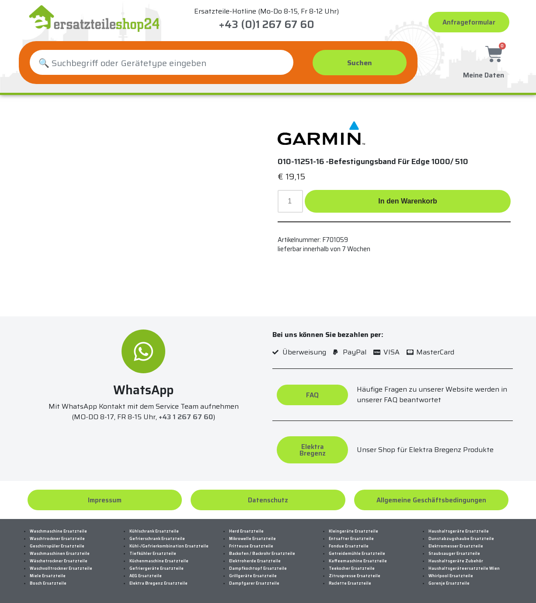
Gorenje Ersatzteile (449, 583)
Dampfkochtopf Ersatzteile (258, 568)
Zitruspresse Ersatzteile (354, 576)
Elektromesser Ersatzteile (455, 546)
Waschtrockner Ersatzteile (57, 539)
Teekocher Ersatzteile (352, 568)
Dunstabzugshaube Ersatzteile (461, 539)
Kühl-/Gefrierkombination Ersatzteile (169, 546)
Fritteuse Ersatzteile (251, 546)
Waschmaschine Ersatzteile (58, 531)
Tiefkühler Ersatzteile (152, 553)
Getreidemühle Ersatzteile (357, 553)
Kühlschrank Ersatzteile (154, 531)
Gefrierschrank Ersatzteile (157, 539)
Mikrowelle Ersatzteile (252, 539)
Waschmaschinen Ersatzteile (60, 553)
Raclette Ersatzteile (350, 583)
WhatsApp (143, 390)
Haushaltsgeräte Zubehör (455, 561)
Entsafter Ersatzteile (351, 539)
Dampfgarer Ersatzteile (254, 583)
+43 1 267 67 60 (186, 416)
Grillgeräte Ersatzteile (253, 576)
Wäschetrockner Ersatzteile (58, 561)
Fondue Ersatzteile (349, 546)
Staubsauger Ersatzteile (454, 553)
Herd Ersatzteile (246, 531)
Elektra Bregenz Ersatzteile (158, 583)
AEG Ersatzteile (145, 576)
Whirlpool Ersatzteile (450, 576)
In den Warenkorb (407, 201)
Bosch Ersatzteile (48, 583)
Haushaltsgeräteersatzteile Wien (464, 568)
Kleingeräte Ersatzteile (353, 531)
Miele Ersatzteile (48, 576)
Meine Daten (483, 73)
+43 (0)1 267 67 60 (266, 24)
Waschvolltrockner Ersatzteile (61, 568)
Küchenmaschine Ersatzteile (158, 561)
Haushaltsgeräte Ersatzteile (458, 531)
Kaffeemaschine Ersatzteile (358, 561)
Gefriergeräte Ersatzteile (156, 568)
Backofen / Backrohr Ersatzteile (262, 553)
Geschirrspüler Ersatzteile (57, 546)
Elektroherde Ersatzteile (255, 561)
